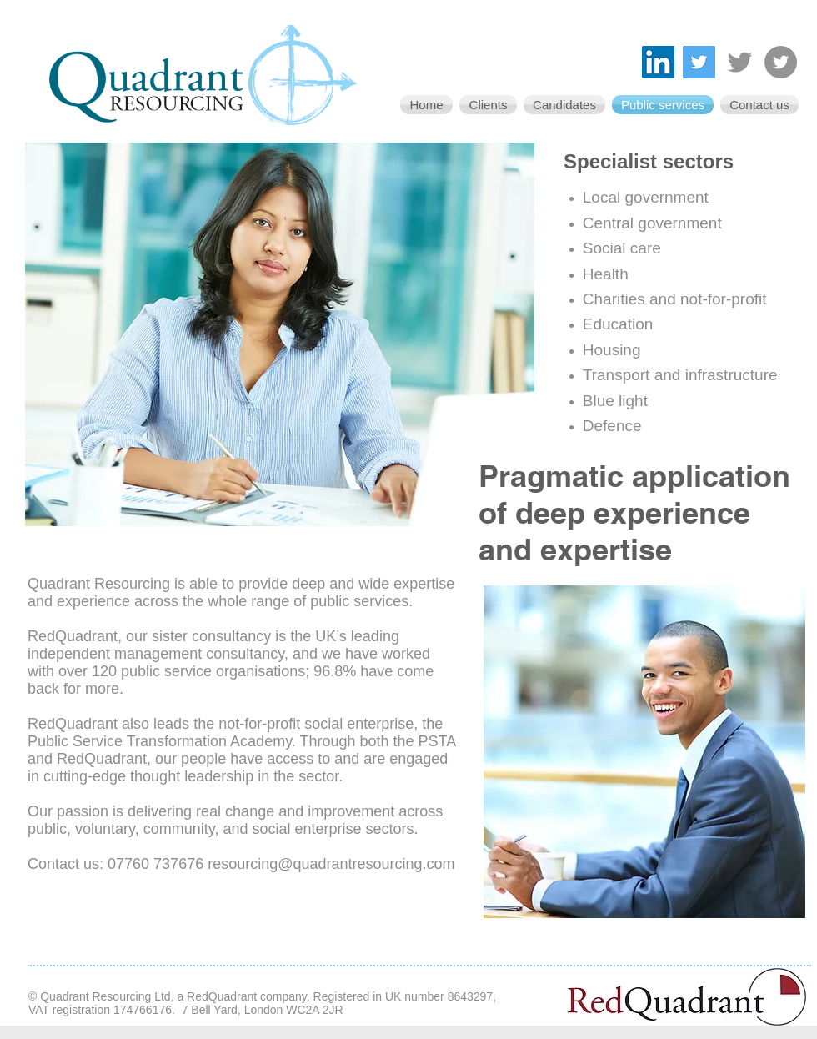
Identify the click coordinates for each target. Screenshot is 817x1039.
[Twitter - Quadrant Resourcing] (699, 62)
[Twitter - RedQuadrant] (740, 62)
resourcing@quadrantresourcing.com (331, 864)
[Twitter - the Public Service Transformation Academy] (780, 62)
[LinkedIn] (658, 62)
